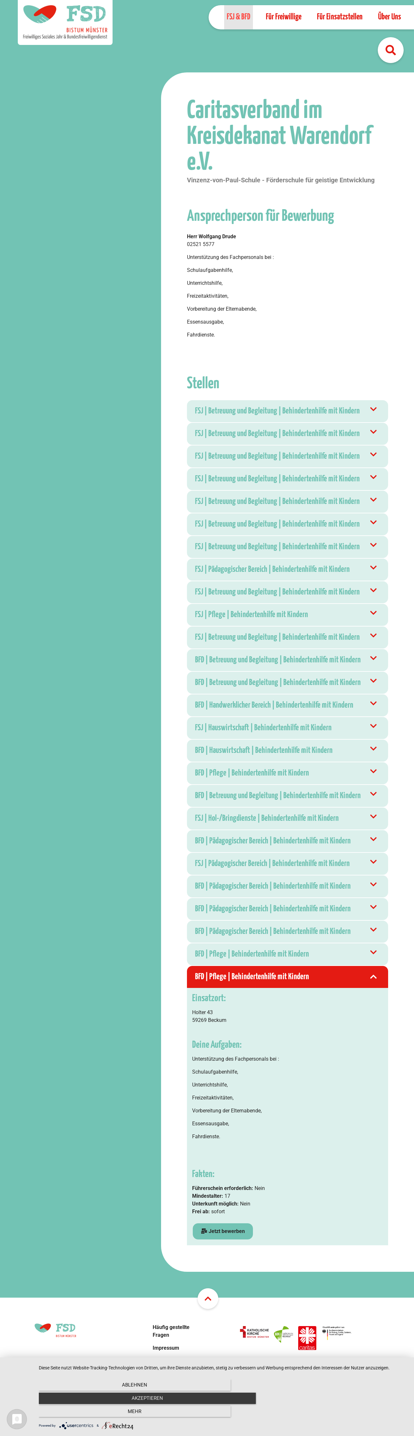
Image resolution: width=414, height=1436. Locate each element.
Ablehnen (94, 1413)
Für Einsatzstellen (340, 17)
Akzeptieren (223, 1413)
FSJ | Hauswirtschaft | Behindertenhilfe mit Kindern (286, 728)
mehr (352, 1413)
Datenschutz (167, 1361)
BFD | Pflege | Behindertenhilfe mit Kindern (286, 773)
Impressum (166, 1348)
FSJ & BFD (238, 17)
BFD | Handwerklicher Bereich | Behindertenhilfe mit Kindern (286, 705)
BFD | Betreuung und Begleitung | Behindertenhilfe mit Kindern (286, 660)
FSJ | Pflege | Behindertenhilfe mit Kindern (286, 615)
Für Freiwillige (283, 17)
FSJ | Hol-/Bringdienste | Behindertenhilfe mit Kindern (286, 818)
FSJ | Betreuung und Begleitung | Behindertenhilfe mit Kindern (286, 411)
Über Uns (389, 17)
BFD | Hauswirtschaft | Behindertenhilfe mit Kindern (286, 750)
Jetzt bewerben (223, 1231)
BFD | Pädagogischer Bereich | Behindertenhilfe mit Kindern (286, 841)
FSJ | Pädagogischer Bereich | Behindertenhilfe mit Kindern (286, 569)
